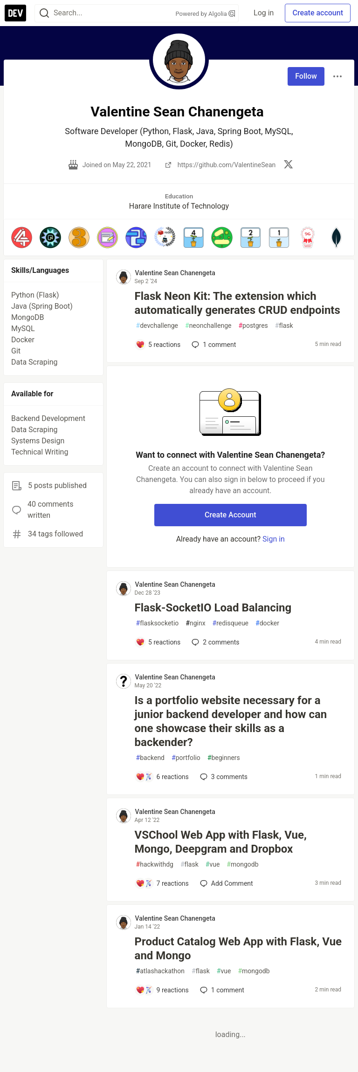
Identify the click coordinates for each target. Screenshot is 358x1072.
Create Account (230, 514)
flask (284, 326)
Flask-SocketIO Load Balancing (213, 607)
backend (150, 758)
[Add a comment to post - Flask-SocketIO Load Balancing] (158, 642)
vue (213, 864)
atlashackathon (160, 971)
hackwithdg (154, 864)
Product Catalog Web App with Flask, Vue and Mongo (238, 948)
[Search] (44, 13)
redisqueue (230, 623)
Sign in (273, 539)
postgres (253, 326)
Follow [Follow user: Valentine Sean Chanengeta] (306, 76)
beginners (223, 758)
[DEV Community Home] (15, 13)
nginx (195, 623)
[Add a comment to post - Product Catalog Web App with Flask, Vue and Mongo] (162, 990)
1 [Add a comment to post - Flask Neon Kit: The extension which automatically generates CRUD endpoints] (213, 344)
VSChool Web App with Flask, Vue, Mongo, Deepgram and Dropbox (221, 841)
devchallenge (157, 326)
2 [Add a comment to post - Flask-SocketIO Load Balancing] (214, 642)
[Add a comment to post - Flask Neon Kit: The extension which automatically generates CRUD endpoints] (158, 344)
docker (267, 623)
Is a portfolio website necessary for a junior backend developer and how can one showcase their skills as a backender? (231, 721)
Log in (264, 12)
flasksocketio (157, 623)
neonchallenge (208, 326)
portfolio (186, 758)
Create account (317, 12)
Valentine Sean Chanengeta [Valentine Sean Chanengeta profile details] (175, 273)
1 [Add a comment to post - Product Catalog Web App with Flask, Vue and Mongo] (221, 990)
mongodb (242, 864)
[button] (21, 237)
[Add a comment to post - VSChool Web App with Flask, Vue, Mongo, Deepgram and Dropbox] (162, 883)
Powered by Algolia (205, 13)
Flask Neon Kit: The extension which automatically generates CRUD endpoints (237, 303)
